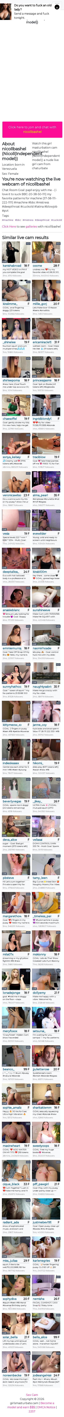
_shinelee (9, 342)
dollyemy (39, 992)
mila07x (8, 954)
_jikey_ (37, 801)
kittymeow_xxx (12, 725)
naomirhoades (42, 648)
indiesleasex (11, 763)
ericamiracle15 (42, 342)
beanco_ (8, 1069)
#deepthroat (42, 220)
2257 (32, 1411)
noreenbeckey (12, 1375)
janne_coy (40, 725)
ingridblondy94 (42, 418)
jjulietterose (41, 1069)
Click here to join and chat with (32, 129)
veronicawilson (12, 495)
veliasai (37, 839)
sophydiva (9, 1299)
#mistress (28, 220)
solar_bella (10, 1337)
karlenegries (41, 1260)
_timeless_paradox (42, 916)
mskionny (39, 954)
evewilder (39, 533)
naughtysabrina (42, 686)
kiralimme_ (10, 304)
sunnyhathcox (12, 686)
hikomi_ (38, 763)
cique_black (11, 1184)
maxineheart (11, 1146)
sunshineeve (41, 610)
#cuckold (56, 220)
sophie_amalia (12, 1107)
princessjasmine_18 (42, 380)
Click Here (9, 226)
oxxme (37, 265)
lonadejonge (11, 992)
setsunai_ (39, 1031)
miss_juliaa (10, 1260)
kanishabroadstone (12, 265)
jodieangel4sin (42, 1375)
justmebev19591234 (42, 1222)
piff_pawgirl (41, 1184)
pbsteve (8, 878)
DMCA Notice (46, 1407)
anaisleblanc (11, 610)
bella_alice (40, 1337)
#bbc (18, 220)
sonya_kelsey (12, 457)
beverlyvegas (12, 801)
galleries (31, 226)
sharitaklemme (42, 1107)
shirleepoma (11, 380)
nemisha (38, 1299)
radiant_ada (11, 1222)
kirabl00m (40, 572)
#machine (7, 220)
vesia (6, 533)
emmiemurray (12, 648)
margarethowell (12, 916)
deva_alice (10, 839)
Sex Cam (32, 1395)
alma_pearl (40, 495)
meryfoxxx (10, 1031)
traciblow (39, 457)
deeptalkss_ (11, 572)
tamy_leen (40, 878)
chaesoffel (10, 418)
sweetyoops (41, 1146)
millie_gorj (40, 304)
